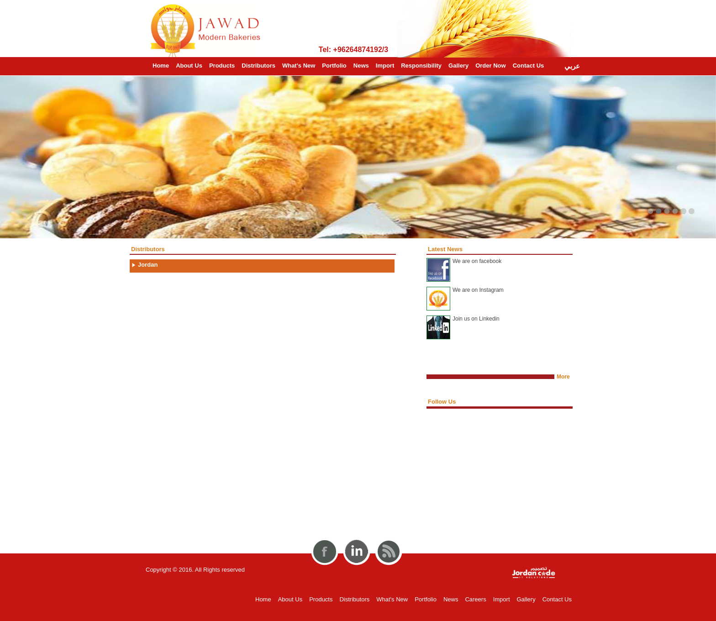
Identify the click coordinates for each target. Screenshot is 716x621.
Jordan (148, 264)
